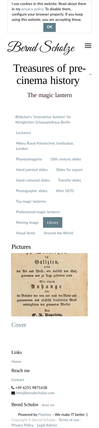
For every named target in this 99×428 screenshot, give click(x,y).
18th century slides (65, 159)
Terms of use (69, 419)
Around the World (58, 233)
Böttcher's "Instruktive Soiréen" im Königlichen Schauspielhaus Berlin (43, 119)
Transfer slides (69, 180)
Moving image (27, 222)
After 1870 (65, 190)
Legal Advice (47, 425)
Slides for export (69, 169)
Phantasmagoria (29, 159)
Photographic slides (31, 190)
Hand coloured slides (33, 180)
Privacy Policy (22, 425)
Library (52, 222)
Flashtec (45, 414)
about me (48, 405)
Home (16, 361)
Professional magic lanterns (38, 212)
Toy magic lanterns (31, 201)
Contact (17, 379)
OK (49, 27)
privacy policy (32, 9)
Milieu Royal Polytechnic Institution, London (45, 146)
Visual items (25, 233)
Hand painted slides (32, 169)
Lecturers (23, 132)
